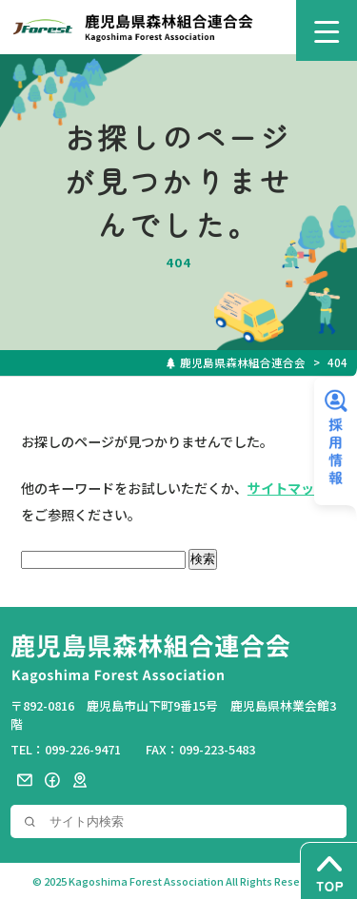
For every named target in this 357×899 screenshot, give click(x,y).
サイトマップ (287, 488)
